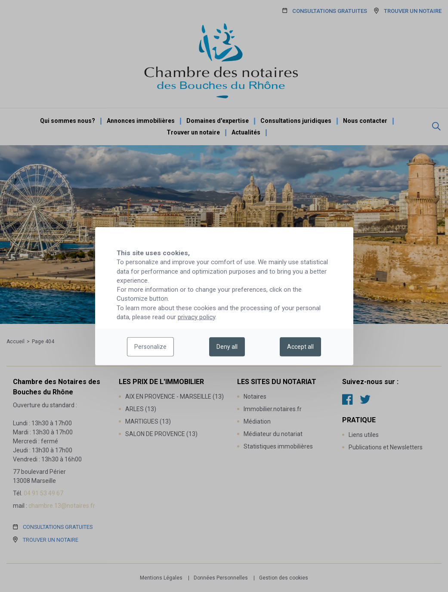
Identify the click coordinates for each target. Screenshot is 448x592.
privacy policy (196, 317)
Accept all (300, 346)
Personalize (150, 346)
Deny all (227, 346)
